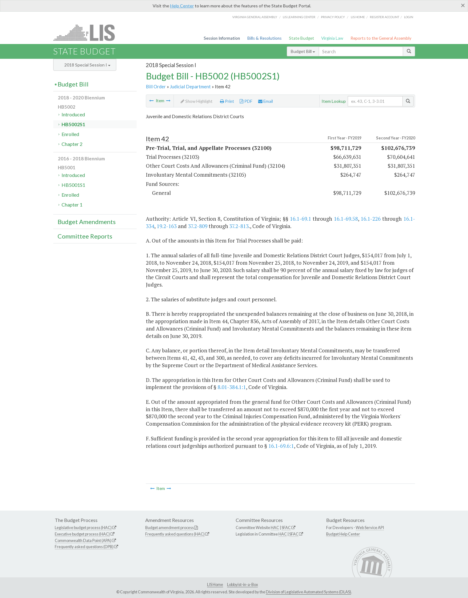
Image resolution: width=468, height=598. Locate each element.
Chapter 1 (72, 204)
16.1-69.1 (300, 218)
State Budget (301, 38)
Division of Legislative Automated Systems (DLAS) (308, 591)
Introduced (73, 114)
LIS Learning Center (299, 17)
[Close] (463, 5)
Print (227, 101)
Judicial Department (190, 86)
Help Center (182, 5)
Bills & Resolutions (264, 38)
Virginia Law (332, 38)
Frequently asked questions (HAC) (175, 534)
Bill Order (156, 86)
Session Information (222, 38)
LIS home (358, 17)
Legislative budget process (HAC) (83, 527)
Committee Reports (85, 236)
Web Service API (370, 527)
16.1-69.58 (346, 218)
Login (408, 17)
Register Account (384, 17)
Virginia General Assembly (254, 17)
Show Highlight (197, 101)
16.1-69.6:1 (281, 445)
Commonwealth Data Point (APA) (83, 540)
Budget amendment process (169, 527)
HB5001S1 (73, 185)
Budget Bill (303, 51)
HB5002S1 (73, 124)
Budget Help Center (343, 534)
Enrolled (70, 134)
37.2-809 (197, 226)
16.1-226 (371, 218)
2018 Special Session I (87, 64)
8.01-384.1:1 (232, 387)
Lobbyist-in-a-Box (242, 584)
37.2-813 (239, 226)
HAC (275, 527)
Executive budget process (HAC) (82, 534)
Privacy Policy (333, 17)
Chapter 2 (72, 144)
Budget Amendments (87, 221)
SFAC (286, 527)
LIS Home (215, 584)
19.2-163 (167, 226)
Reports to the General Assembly (380, 38)
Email (265, 101)
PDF (246, 101)
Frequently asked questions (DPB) (84, 546)
